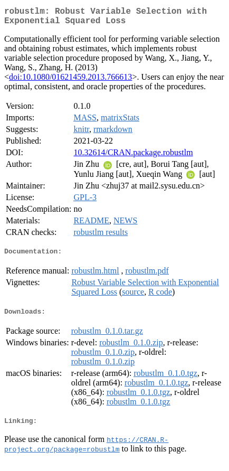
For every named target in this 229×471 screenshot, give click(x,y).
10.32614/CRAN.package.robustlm (133, 156)
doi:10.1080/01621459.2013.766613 (70, 81)
